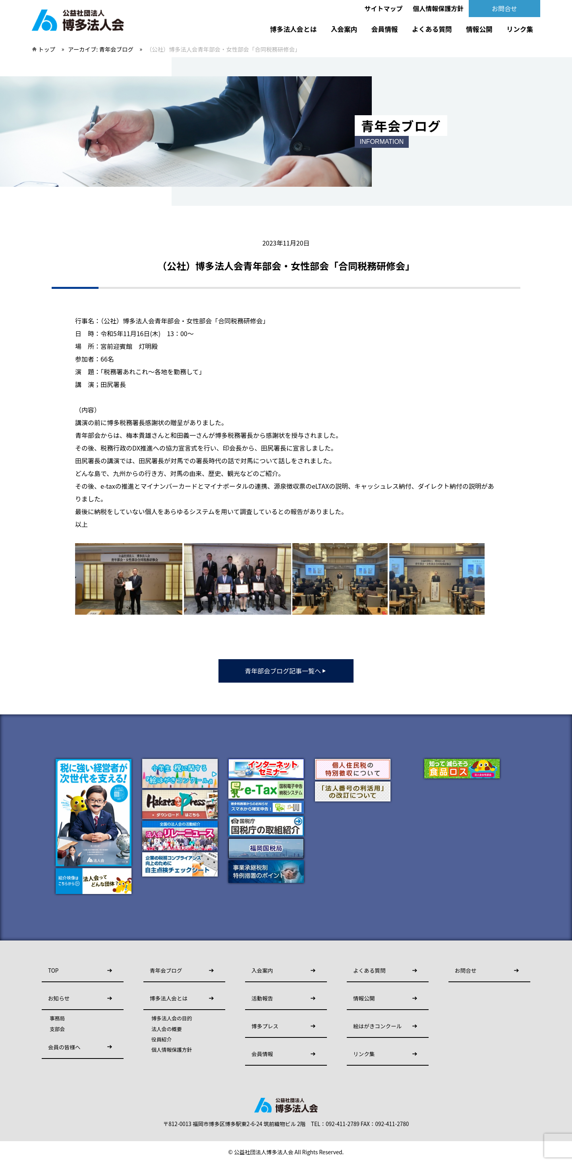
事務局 (57, 1018)
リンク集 (519, 29)
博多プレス (264, 1026)
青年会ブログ (166, 970)
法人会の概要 (166, 1029)
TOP (53, 970)
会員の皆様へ (64, 1047)
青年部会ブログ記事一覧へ (286, 670)
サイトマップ (384, 8)
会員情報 (384, 29)
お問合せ (504, 8)
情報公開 (479, 29)
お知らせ (59, 998)
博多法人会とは (293, 29)
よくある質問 (432, 29)
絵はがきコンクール (377, 1026)
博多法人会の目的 (171, 1018)
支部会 (57, 1029)
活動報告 (262, 998)
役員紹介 (161, 1039)
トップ (46, 49)
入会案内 (343, 29)
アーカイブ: (100, 49)
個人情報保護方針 (438, 8)
